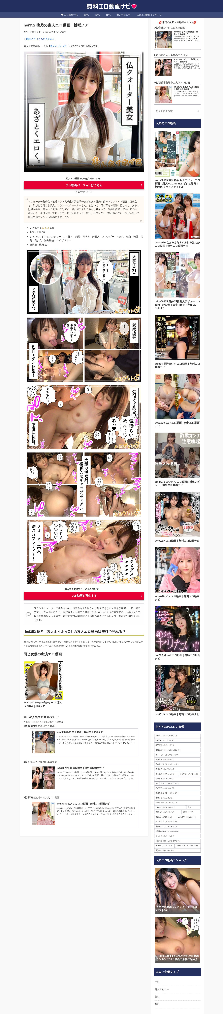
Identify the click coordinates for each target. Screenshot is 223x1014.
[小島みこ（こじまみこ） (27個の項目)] (177, 798)
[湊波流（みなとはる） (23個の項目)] (165, 817)
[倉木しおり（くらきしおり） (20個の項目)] (177, 822)
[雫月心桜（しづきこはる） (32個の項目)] (177, 769)
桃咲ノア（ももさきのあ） (40, 39)
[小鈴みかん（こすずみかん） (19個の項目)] (177, 826)
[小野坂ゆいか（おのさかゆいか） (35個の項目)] (177, 750)
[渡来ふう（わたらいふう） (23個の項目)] (167, 812)
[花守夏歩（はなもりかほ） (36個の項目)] (177, 745)
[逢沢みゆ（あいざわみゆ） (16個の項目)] (177, 850)
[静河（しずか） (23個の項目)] (191, 812)
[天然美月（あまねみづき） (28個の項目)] (177, 788)
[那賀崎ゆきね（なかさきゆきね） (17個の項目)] (177, 841)
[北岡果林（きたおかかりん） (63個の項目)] (177, 736)
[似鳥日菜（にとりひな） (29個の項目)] (177, 779)
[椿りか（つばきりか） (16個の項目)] (164, 845)
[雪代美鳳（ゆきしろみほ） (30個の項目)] (166, 774)
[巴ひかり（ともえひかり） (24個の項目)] (170, 807)
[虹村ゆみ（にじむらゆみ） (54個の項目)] (177, 740)
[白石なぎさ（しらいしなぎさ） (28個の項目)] (177, 783)
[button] (198, 111)
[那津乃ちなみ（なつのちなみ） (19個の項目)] (177, 831)
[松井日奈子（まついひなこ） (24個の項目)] (177, 802)
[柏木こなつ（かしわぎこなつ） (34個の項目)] (177, 755)
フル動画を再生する (84, 595)
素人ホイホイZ (58, 46)
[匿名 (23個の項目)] (193, 807)
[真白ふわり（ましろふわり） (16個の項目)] (188, 845)
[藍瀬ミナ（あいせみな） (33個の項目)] (177, 760)
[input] (177, 111)
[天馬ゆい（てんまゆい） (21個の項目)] (189, 817)
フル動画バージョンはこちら (83, 185)
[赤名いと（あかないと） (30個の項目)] (190, 774)
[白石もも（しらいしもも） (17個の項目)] (177, 836)
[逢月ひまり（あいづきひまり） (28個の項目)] (177, 793)
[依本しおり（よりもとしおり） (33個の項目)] (177, 764)
